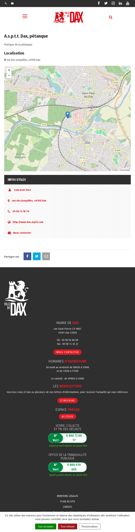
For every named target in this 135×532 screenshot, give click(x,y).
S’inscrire (67, 400)
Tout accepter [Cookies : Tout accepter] (46, 526)
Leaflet (115, 170)
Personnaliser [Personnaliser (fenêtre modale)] (90, 526)
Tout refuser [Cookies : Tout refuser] (68, 526)
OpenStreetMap (125, 170)
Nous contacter (22, 232)
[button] (67, 114)
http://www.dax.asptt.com (28, 222)
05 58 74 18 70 (20, 211)
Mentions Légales (67, 496)
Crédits (67, 506)
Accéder (67, 416)
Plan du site (67, 501)
